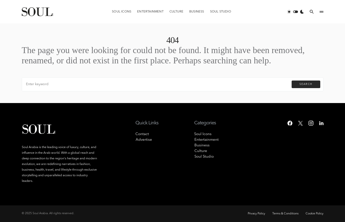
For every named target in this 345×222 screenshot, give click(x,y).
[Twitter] (300, 123)
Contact (142, 134)
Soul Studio (204, 157)
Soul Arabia (40, 213)
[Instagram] (311, 123)
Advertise (143, 140)
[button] (295, 12)
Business (201, 145)
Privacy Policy (255, 213)
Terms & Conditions (285, 213)
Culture (200, 151)
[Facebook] (289, 123)
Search (305, 84)
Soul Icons (203, 134)
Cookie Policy (314, 213)
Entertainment (206, 140)
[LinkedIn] (321, 123)
